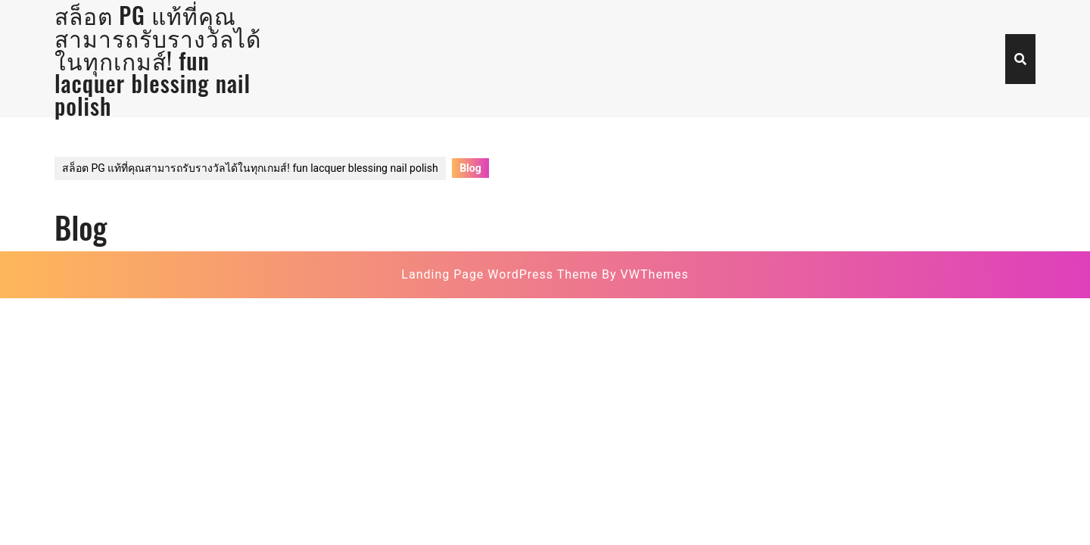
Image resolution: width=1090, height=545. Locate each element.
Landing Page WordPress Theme (499, 274)
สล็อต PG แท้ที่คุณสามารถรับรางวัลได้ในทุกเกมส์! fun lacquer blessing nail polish (250, 168)
